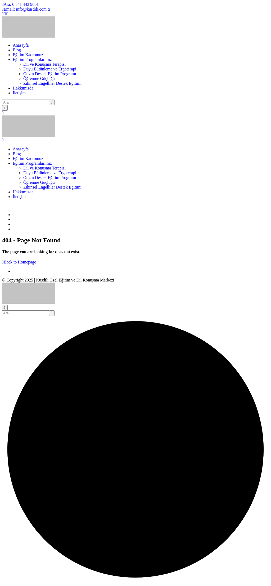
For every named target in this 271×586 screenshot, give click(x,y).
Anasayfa (21, 45)
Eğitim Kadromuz (28, 54)
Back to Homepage (19, 262)
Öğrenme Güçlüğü (39, 78)
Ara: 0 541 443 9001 (20, 4)
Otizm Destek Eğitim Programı (49, 73)
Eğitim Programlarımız (32, 59)
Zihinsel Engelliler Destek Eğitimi (52, 83)
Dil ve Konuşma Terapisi (44, 64)
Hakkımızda (23, 88)
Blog (17, 50)
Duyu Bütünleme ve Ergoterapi (49, 69)
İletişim (19, 93)
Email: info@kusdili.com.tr (26, 9)
